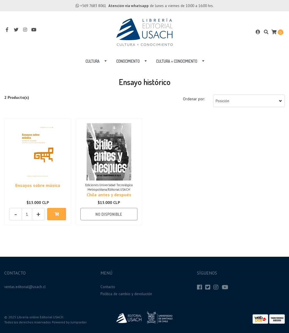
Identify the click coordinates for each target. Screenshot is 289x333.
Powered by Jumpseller (69, 322)
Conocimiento (128, 61)
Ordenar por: (194, 98)
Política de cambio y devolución (126, 293)
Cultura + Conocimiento (176, 61)
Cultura (93, 61)
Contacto (107, 286)
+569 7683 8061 (93, 5)
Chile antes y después (109, 194)
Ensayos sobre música (37, 185)
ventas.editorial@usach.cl (25, 286)
